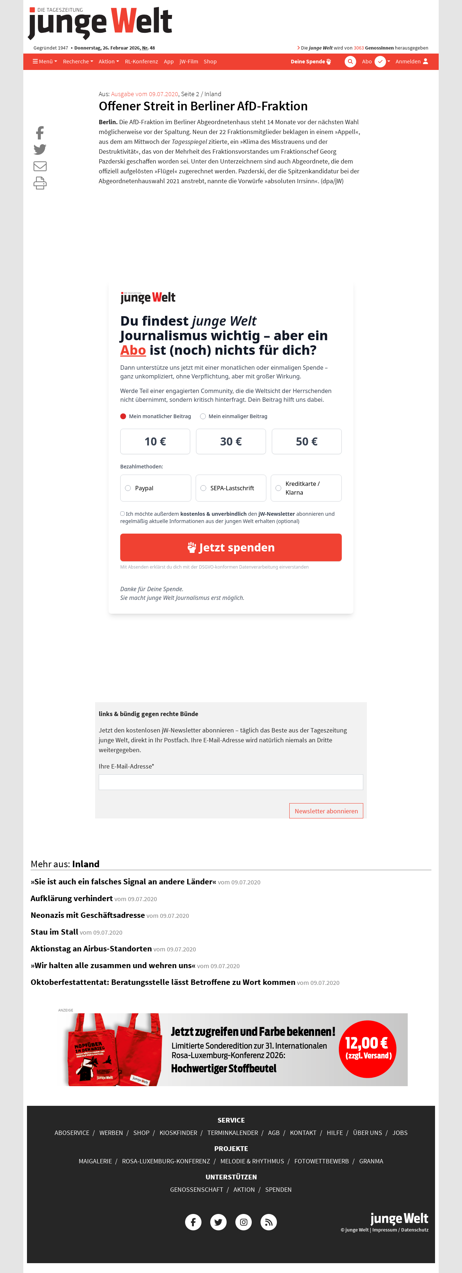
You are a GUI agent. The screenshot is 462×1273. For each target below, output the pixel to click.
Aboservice (72, 1132)
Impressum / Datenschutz (400, 1230)
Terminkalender (232, 1132)
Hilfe (335, 1132)
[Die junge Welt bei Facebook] (193, 1221)
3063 (359, 48)
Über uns (367, 1132)
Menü (43, 61)
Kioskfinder (178, 1132)
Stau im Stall (54, 932)
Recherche (76, 61)
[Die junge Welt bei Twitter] (218, 1221)
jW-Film (189, 61)
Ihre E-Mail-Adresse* (126, 766)
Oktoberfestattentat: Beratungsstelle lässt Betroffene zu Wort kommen (163, 982)
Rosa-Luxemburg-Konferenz (166, 1161)
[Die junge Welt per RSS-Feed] (269, 1221)
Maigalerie (95, 1161)
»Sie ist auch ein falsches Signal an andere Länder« (123, 881)
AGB (274, 1132)
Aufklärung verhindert (72, 898)
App (169, 61)
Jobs (400, 1132)
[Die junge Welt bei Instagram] (244, 1221)
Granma (371, 1161)
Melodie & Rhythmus (252, 1161)
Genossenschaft (196, 1189)
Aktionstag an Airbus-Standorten (91, 948)
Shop (210, 61)
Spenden (278, 1189)
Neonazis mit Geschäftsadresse (88, 915)
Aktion (107, 61)
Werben (111, 1132)
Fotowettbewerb (321, 1161)
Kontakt (303, 1132)
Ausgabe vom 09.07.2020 (144, 94)
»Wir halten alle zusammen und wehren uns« (113, 965)
